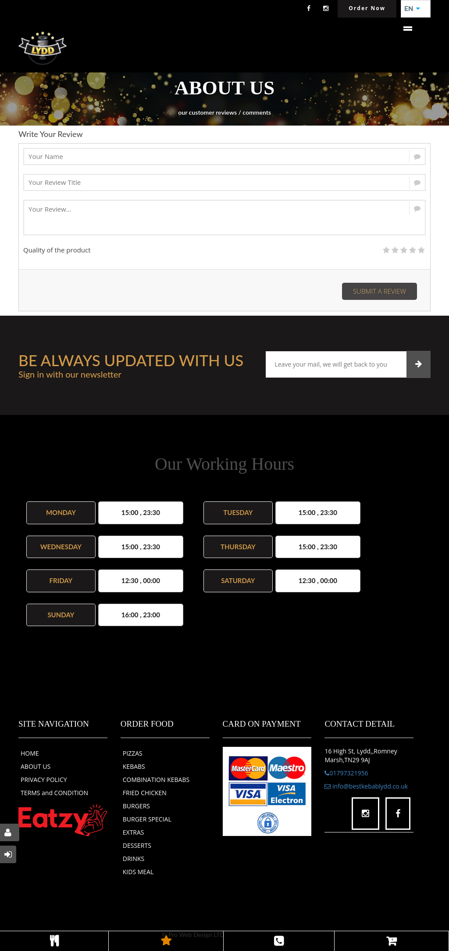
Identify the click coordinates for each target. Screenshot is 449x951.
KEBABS (134, 766)
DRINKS (134, 858)
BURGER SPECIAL (147, 819)
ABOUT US (35, 766)
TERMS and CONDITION (54, 793)
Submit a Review (379, 291)
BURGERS (136, 806)
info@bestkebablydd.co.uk (366, 786)
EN (412, 9)
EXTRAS (133, 832)
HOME (30, 753)
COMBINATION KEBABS (156, 779)
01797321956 (346, 773)
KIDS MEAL (138, 872)
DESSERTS (137, 845)
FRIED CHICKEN (145, 793)
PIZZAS (133, 753)
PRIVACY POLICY (44, 779)
